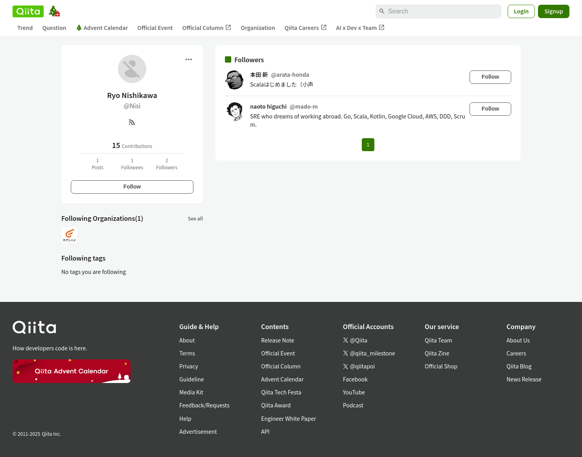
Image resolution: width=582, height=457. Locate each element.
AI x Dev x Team (360, 28)
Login (521, 11)
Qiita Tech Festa (281, 392)
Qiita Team (438, 340)
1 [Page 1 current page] (368, 145)
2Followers (166, 163)
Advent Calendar (102, 27)
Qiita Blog (519, 366)
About (187, 340)
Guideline (191, 379)
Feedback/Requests (204, 405)
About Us (518, 340)
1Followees (132, 163)
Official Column (207, 28)
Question (54, 27)
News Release (523, 379)
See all (195, 218)
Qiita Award (276, 405)
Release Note (277, 340)
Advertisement (198, 431)
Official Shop (441, 366)
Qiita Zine (437, 353)
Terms (187, 353)
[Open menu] (189, 59)
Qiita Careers (306, 28)
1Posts (97, 163)
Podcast (353, 405)
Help (185, 418)
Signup (553, 11)
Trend (25, 27)
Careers (516, 353)
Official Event (155, 27)
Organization (258, 27)
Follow (132, 186)
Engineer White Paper (288, 418)
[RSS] (132, 122)
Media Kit (191, 392)
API (265, 431)
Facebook (355, 379)
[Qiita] (28, 11)
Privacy (188, 366)
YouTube (354, 392)
